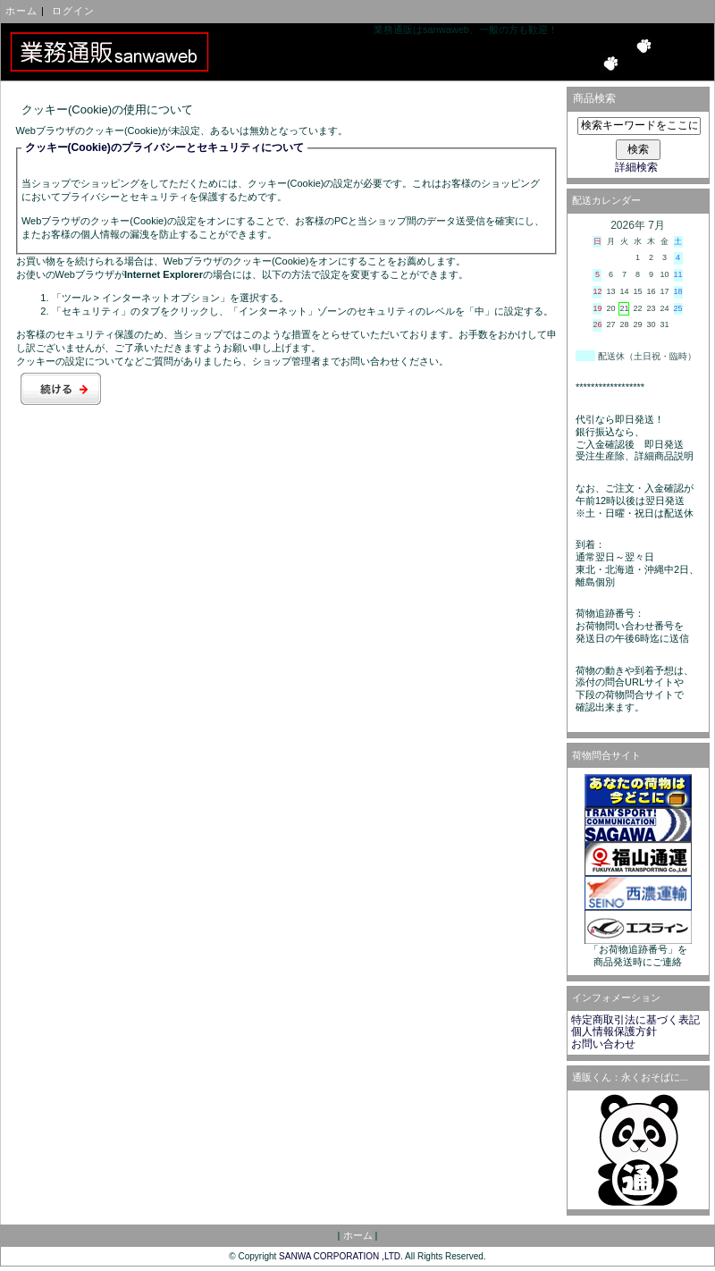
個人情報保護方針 (614, 1031)
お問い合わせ (603, 1044)
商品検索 (594, 98)
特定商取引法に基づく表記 (635, 1020)
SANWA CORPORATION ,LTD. (341, 1256)
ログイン (73, 10)
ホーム (21, 10)
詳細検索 (636, 167)
